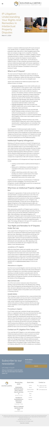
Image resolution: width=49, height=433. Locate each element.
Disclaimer (27, 422)
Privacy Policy (22, 422)
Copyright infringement (17, 104)
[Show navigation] (3, 4)
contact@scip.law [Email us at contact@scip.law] (43, 389)
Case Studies (30, 391)
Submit (36, 366)
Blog (30, 393)
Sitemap (30, 399)
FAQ (30, 395)
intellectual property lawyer (23, 261)
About (30, 387)
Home (30, 385)
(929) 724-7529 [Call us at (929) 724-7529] (42, 385)
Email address (29, 359)
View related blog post (16, 348)
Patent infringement (17, 119)
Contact (30, 397)
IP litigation (20, 181)
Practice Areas (30, 389)
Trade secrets (15, 109)
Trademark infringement (18, 86)
